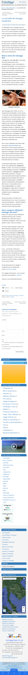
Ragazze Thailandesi (7, 553)
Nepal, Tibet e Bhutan (10, 414)
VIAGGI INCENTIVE (8, 497)
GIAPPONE (6, 493)
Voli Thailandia (6, 533)
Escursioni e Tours (9, 404)
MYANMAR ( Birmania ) (9, 500)
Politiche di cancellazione (9, 629)
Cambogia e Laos (9, 406)
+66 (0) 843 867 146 (8, 5)
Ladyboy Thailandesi (7, 556)
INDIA (4, 490)
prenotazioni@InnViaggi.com (9, 657)
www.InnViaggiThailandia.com (13, 667)
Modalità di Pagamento (8, 623)
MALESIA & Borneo (8, 465)
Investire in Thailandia (8, 560)
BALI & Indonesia (7, 460)
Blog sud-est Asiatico (7, 546)
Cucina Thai (5, 539)
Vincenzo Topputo (6, 24)
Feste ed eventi (6, 537)
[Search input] (14, 363)
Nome (3, 332)
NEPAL (5, 483)
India (4, 427)
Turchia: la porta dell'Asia (11, 422)
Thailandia (6, 388)
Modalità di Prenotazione (8, 621)
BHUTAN (5, 488)
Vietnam (6, 393)
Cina (4, 425)
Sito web (3, 340)
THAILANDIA (6, 458)
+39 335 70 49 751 (22, 5)
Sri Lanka (6, 399)
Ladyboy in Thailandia (8, 551)
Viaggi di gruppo (8, 401)
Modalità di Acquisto (7, 619)
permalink (12, 296)
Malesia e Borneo (9, 396)
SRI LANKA (6, 467)
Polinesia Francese (9, 412)
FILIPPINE (6, 476)
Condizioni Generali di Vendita (10, 627)
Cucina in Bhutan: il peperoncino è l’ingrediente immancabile (7, 14)
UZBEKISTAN (6, 472)
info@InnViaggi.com (7, 655)
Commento (3, 320)
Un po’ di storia (6, 558)
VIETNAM (5, 462)
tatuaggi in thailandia (9, 295)
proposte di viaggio (11, 269)
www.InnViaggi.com (13, 665)
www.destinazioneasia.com (14, 668)
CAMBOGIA (6, 474)
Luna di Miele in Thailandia (9, 535)
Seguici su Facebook (8, 569)
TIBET (4, 486)
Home (3, 8)
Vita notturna (5, 549)
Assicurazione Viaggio (8, 625)
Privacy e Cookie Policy (8, 630)
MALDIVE (5, 481)
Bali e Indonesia (8, 391)
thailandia (22, 295)
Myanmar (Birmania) (10, 433)
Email (3, 336)
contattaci (19, 275)
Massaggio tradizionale (8, 542)
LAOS (4, 502)
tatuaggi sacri (16, 295)
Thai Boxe (5, 544)
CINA (4, 469)
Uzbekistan (7, 430)
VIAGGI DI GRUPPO (8, 495)
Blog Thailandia (10, 8)
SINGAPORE (6, 479)
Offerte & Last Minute (10, 420)
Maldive (5, 409)
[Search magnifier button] (25, 363)
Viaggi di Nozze (8, 417)
